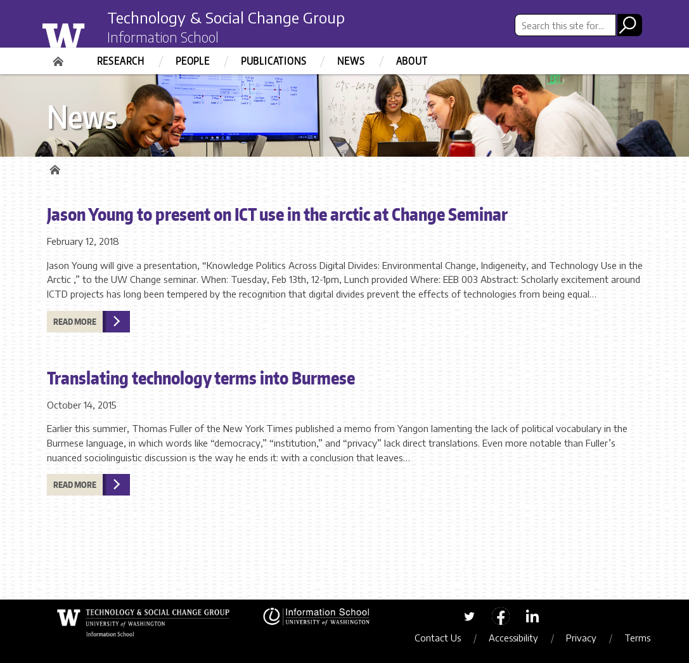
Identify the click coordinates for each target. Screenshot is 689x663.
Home (59, 57)
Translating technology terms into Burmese (201, 377)
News (350, 61)
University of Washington (89, 33)
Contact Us (438, 637)
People (193, 61)
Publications (274, 61)
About (412, 61)
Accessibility (513, 637)
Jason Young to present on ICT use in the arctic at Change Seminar (277, 214)
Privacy (581, 637)
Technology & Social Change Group (226, 17)
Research (121, 61)
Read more (74, 322)
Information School (163, 37)
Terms (637, 637)
